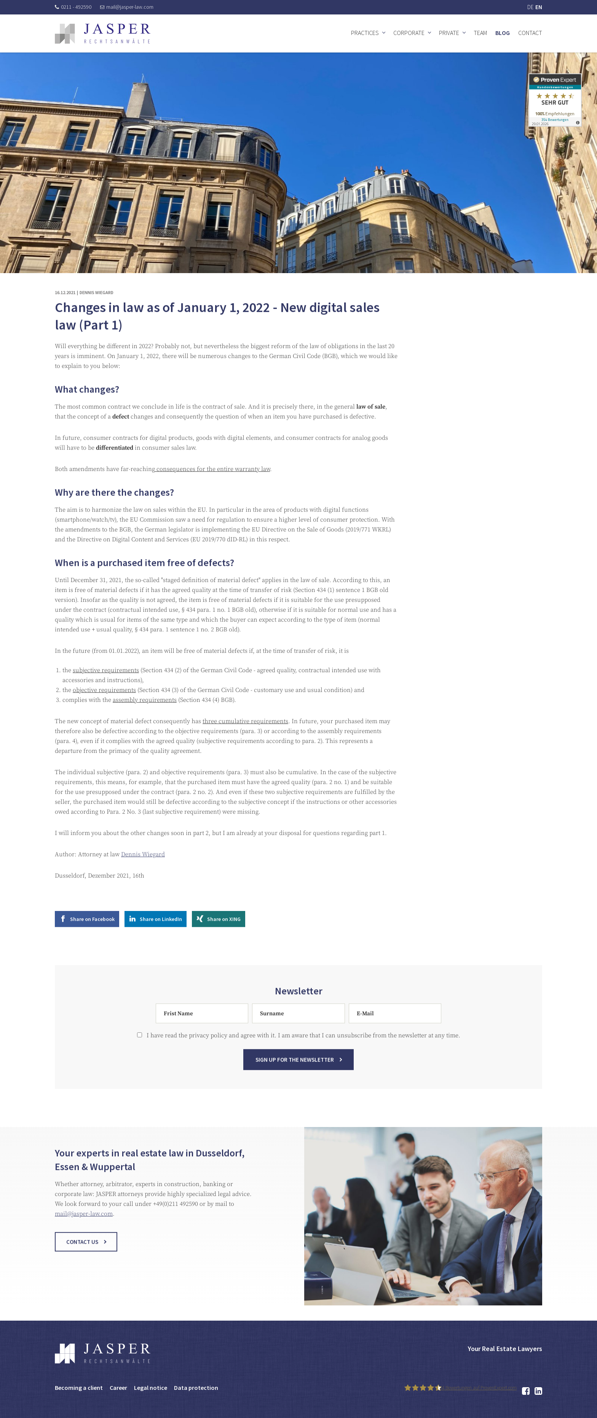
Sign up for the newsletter (294, 1078)
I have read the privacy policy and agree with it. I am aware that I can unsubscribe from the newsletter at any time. (298, 1054)
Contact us (82, 1260)
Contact (530, 33)
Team (480, 33)
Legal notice (150, 1387)
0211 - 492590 (73, 6)
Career (118, 1387)
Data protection (196, 1387)
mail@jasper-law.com (126, 6)
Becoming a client (79, 1387)
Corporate (409, 33)
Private (449, 33)
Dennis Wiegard (143, 873)
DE (530, 7)
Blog (502, 33)
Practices (365, 33)
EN (538, 7)
